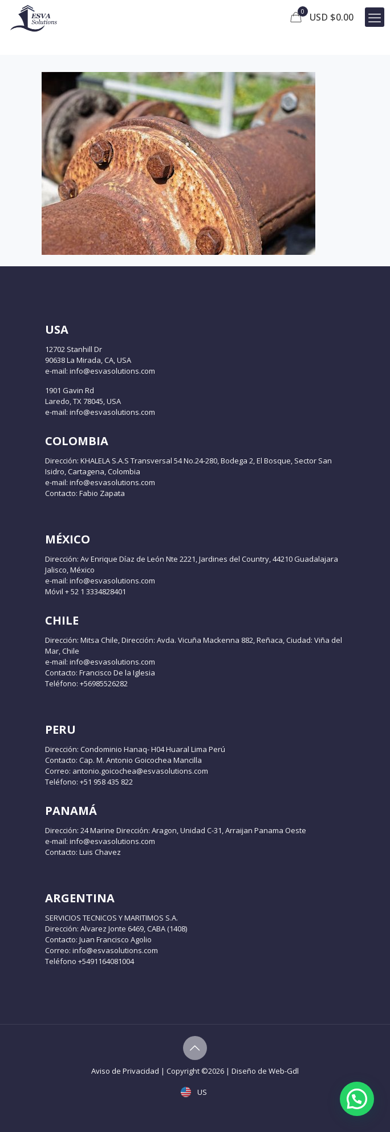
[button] (357, 1099)
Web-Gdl (284, 1071)
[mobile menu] (374, 17)
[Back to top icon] (195, 1048)
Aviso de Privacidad (125, 1071)
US (195, 1092)
